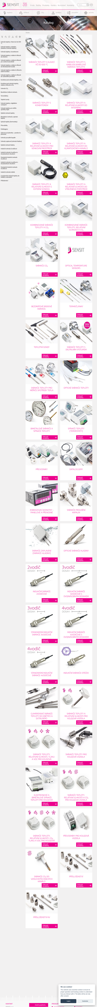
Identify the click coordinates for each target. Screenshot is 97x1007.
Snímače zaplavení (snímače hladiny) (11, 141)
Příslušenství (4, 180)
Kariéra (53, 5)
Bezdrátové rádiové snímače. (9, 92)
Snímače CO (4, 88)
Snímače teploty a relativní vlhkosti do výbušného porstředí (11, 75)
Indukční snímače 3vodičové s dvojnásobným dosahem (9, 153)
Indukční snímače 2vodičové (9, 148)
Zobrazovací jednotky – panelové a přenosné (11, 133)
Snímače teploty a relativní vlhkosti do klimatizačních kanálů (11, 65)
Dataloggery (4, 129)
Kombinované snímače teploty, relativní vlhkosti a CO (10, 84)
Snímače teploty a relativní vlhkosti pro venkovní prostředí (11, 60)
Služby (38, 5)
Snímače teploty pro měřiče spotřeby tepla (8, 108)
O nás (32, 5)
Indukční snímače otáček (8, 172)
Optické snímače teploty (8, 113)
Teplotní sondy (5, 99)
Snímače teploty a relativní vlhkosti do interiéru (11, 56)
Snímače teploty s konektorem (9, 51)
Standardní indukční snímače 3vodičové (9, 158)
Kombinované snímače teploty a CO (11, 79)
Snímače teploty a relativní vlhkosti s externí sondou (11, 70)
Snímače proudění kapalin (8, 137)
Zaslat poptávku (40, 1005)
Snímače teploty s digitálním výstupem (9, 103)
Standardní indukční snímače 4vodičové (9, 167)
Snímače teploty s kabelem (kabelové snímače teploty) (8, 47)
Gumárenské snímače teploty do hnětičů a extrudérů (10, 176)
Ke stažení (62, 5)
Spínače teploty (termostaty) (9, 121)
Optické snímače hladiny (8, 145)
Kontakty (70, 5)
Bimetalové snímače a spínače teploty (9, 117)
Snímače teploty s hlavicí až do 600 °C (11, 42)
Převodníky (4, 125)
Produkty (45, 5)
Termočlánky (4, 96)
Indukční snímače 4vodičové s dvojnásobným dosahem (9, 162)
